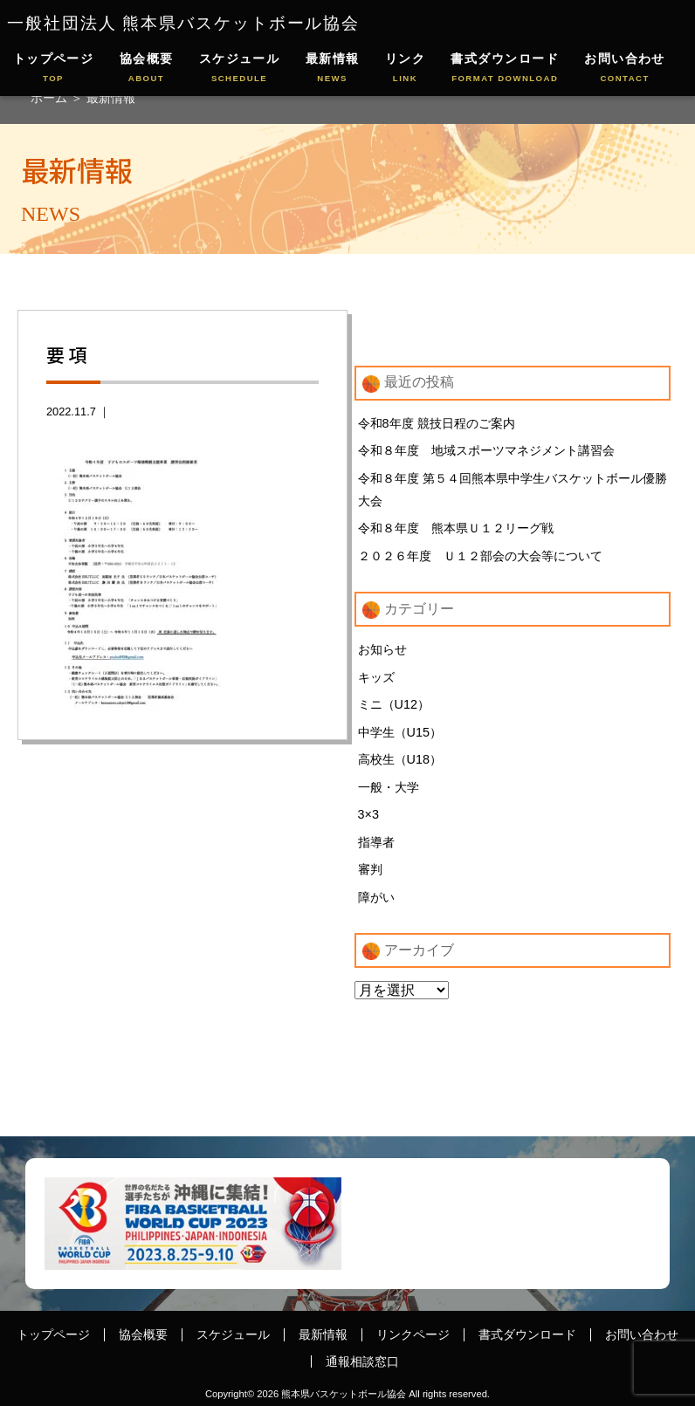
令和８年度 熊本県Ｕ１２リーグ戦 (456, 528)
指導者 (376, 842)
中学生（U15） (400, 732)
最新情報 (333, 68)
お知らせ (382, 649)
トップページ (53, 68)
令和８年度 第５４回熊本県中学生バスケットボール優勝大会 (512, 489)
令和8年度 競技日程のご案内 (436, 423)
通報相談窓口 (362, 1361)
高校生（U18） (400, 759)
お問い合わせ (624, 68)
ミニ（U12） (394, 704)
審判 (370, 869)
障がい (376, 897)
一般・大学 (388, 787)
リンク (405, 68)
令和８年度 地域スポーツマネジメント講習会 (486, 450)
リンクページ (413, 1334)
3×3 (368, 814)
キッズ (376, 677)
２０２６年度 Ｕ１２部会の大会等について (480, 556)
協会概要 (147, 68)
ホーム (51, 98)
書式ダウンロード (505, 68)
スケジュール (239, 68)
